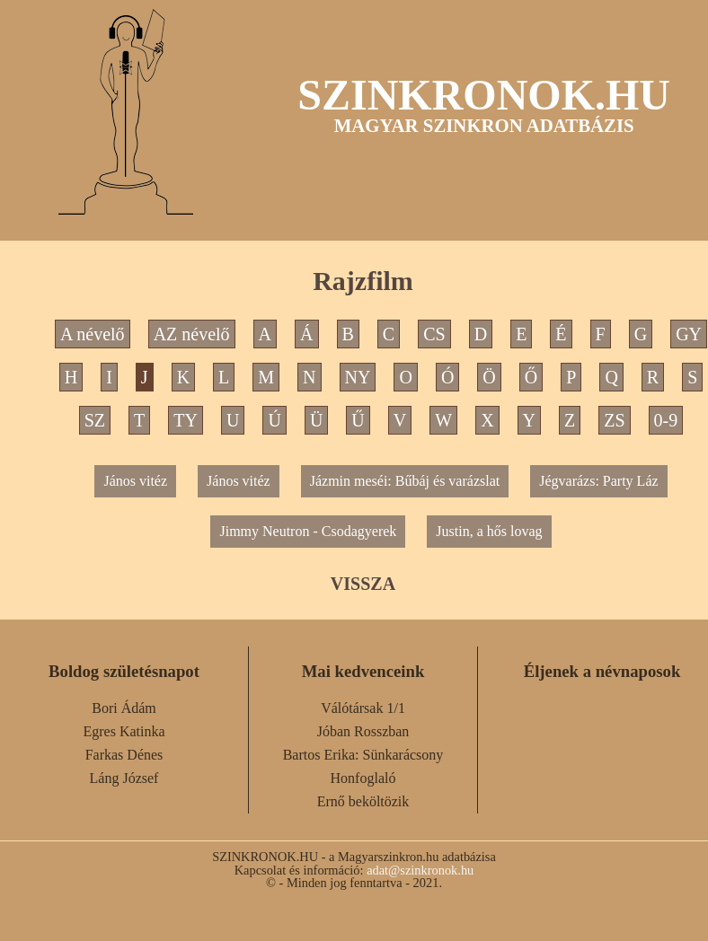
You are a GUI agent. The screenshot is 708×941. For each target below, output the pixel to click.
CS (434, 334)
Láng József (124, 778)
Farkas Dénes (124, 754)
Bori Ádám (124, 708)
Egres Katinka (123, 731)
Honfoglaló (363, 778)
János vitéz (135, 480)
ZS (614, 420)
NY (358, 377)
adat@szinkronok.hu (420, 870)
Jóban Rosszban (363, 731)
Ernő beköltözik (363, 801)
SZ (94, 420)
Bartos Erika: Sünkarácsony (363, 754)
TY (185, 420)
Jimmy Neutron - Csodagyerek (307, 531)
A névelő (92, 334)
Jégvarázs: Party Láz (598, 480)
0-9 (666, 420)
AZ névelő (192, 334)
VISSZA (363, 584)
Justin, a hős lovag (489, 531)
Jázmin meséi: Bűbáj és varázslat (405, 480)
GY (689, 334)
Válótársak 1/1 (363, 708)
